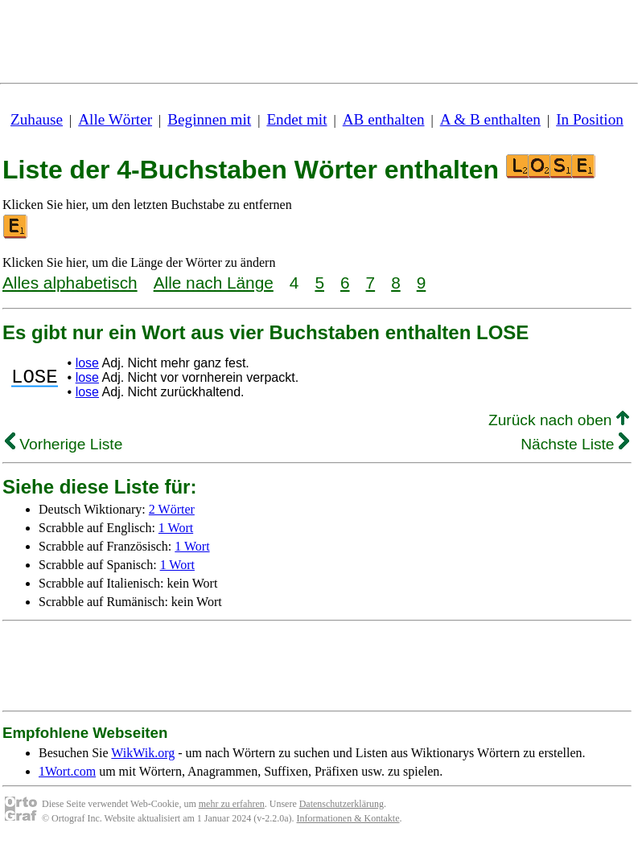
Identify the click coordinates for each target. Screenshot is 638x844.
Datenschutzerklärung (341, 803)
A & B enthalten (490, 119)
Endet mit (296, 119)
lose (87, 363)
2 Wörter (172, 509)
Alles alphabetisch (70, 282)
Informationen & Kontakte (348, 818)
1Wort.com (67, 771)
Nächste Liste (575, 444)
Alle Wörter (115, 119)
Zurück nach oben (558, 420)
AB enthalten (384, 119)
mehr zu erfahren (232, 803)
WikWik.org (143, 753)
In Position (590, 119)
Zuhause (36, 119)
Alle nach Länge (214, 282)
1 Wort (175, 528)
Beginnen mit (209, 119)
